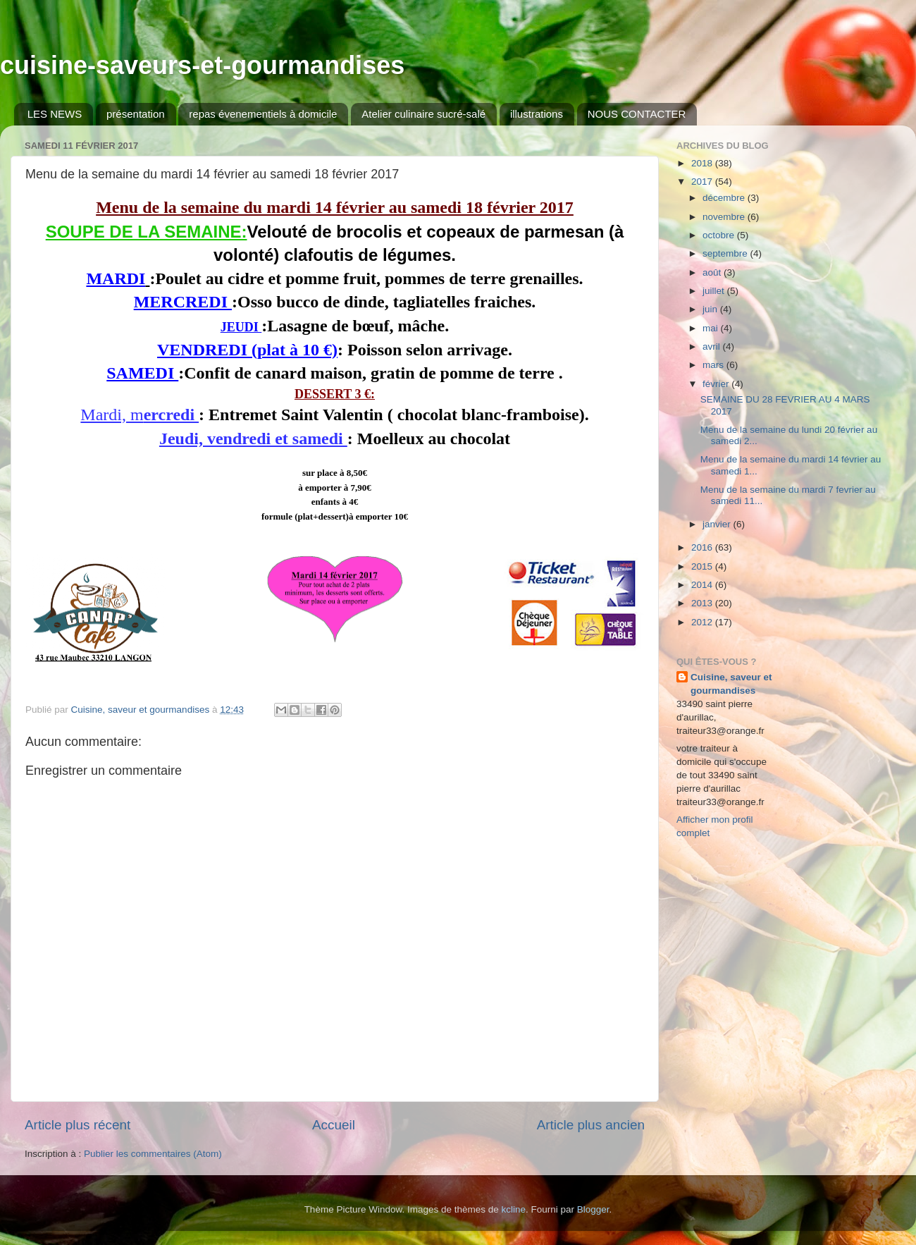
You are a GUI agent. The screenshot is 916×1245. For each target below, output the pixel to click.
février (717, 384)
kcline (514, 1209)
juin (711, 309)
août (713, 272)
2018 (703, 163)
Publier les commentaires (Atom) (153, 1153)
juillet (715, 291)
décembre (725, 197)
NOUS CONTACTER (637, 114)
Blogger (593, 1209)
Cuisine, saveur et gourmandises (731, 684)
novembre (725, 216)
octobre (720, 235)
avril (713, 346)
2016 (703, 547)
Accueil (333, 1124)
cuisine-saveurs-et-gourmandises (202, 65)
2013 (703, 603)
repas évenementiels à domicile (263, 114)
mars (714, 365)
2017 (703, 181)
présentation (135, 114)
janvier (718, 524)
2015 (703, 566)
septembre (726, 253)
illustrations (536, 114)
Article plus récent (77, 1124)
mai (712, 328)
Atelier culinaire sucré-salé (423, 114)
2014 (703, 584)
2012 (703, 622)
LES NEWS (54, 114)
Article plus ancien (591, 1124)
